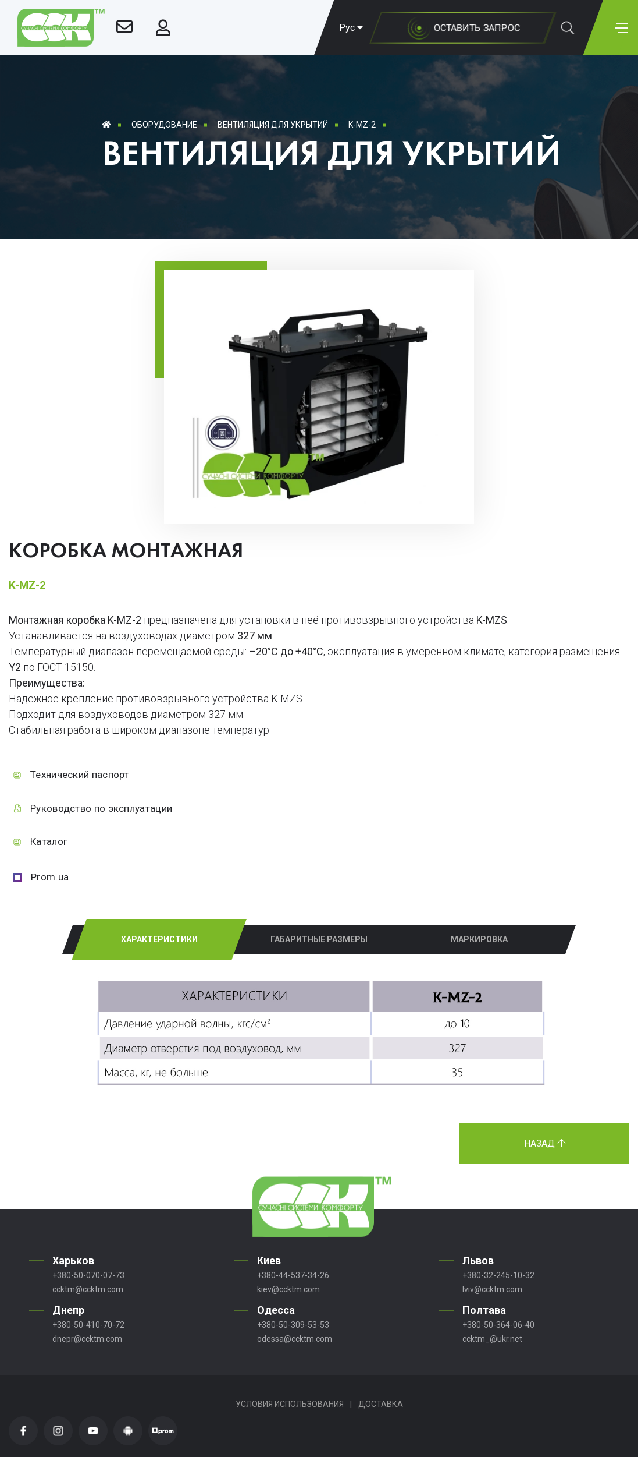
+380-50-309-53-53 (293, 1324)
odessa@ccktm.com (294, 1338)
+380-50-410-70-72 (88, 1324)
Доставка (380, 1404)
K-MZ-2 (362, 124)
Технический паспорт (79, 774)
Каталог (48, 841)
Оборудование (164, 124)
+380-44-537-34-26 (293, 1275)
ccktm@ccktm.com (87, 1289)
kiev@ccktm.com (288, 1289)
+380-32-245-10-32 (498, 1275)
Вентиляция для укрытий (273, 124)
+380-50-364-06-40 (498, 1324)
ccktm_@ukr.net (492, 1338)
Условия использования (290, 1404)
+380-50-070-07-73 (88, 1275)
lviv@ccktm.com (492, 1289)
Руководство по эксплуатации (101, 808)
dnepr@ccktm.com (87, 1338)
